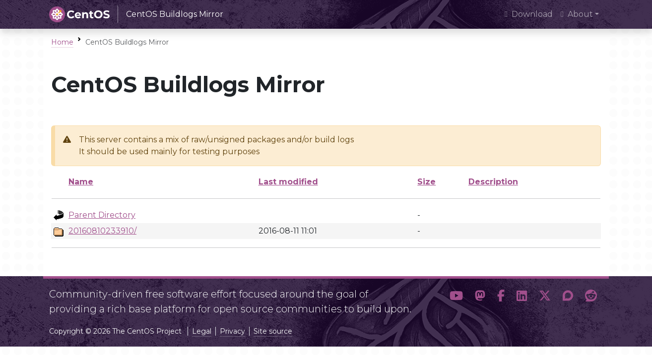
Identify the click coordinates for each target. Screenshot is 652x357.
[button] (456, 297)
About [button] (577, 14)
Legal (201, 331)
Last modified (288, 181)
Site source (273, 331)
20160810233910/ (102, 231)
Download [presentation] (529, 14)
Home (62, 42)
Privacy (232, 331)
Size (426, 181)
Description (493, 181)
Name (80, 181)
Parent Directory (101, 215)
